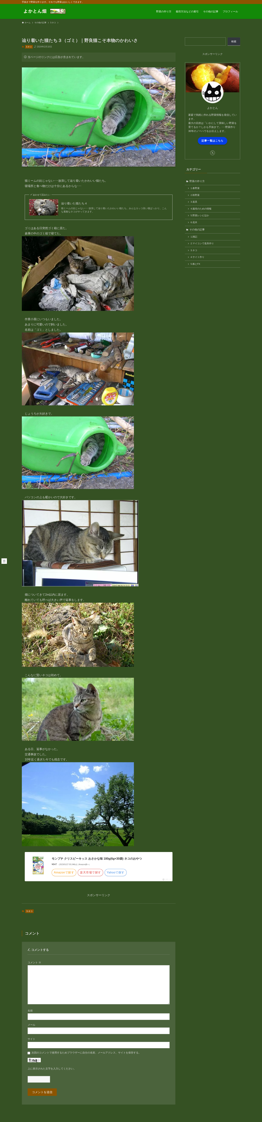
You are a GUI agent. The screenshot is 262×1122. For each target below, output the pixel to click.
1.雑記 (194, 236)
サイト (31, 1039)
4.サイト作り (198, 257)
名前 (30, 1010)
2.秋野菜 (195, 195)
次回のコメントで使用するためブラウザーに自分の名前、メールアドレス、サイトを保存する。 (86, 1052)
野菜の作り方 (197, 181)
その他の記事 (197, 229)
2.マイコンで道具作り (202, 243)
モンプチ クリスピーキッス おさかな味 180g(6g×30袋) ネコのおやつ (97, 858)
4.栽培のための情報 (201, 209)
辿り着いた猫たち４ (74, 203)
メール (31, 1024)
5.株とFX (195, 264)
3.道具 (194, 202)
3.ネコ (29, 47)
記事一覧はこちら (212, 140)
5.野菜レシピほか (200, 215)
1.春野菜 (195, 188)
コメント (34, 962)
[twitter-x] (212, 152)
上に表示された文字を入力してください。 (52, 1068)
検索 (233, 41)
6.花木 (194, 222)
